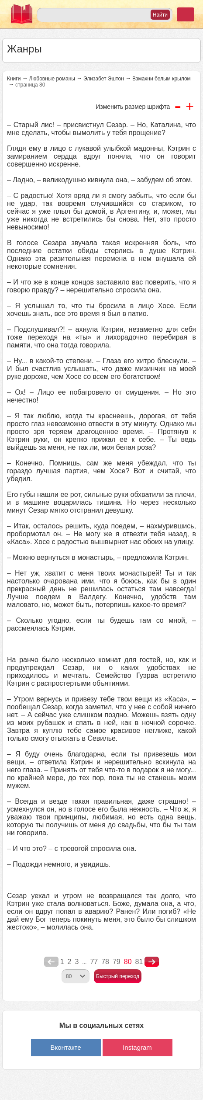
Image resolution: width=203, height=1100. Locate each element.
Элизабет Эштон (103, 79)
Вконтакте (65, 1047)
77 (94, 961)
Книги (14, 79)
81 (139, 961)
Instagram (137, 1047)
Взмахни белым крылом (161, 79)
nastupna (152, 962)
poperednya (51, 962)
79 (116, 961)
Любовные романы (52, 79)
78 (105, 961)
